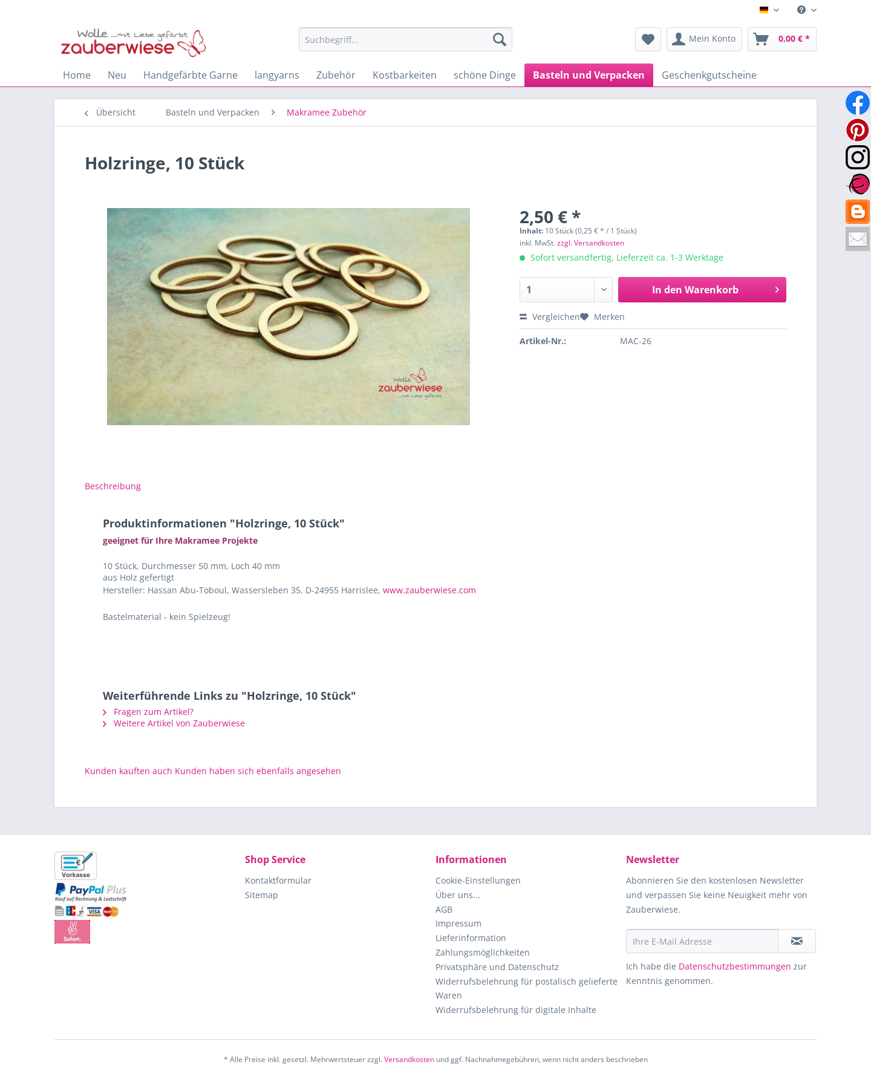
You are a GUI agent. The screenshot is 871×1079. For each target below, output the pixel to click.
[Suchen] (499, 39)
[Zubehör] (336, 75)
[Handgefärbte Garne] (190, 75)
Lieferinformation (471, 938)
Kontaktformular (278, 880)
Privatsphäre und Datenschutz (497, 967)
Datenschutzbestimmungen (735, 966)
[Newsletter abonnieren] (797, 941)
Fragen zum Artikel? (148, 711)
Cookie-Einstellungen (478, 880)
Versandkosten (409, 1059)
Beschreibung (113, 486)
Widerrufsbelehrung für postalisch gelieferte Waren (527, 989)
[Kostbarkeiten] (404, 75)
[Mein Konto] (704, 39)
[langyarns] (277, 75)
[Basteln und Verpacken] (588, 75)
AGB (444, 909)
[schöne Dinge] (484, 75)
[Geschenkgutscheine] (709, 75)
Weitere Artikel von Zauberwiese (174, 723)
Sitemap (261, 895)
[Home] (76, 75)
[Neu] (117, 75)
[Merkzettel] (648, 39)
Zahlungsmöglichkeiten (483, 952)
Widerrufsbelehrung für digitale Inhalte (516, 1009)
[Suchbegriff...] (405, 39)
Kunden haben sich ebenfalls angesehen (258, 771)
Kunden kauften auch (128, 771)
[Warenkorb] (782, 39)
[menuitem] (802, 10)
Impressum (458, 923)
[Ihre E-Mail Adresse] (702, 941)
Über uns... (458, 895)
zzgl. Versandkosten (590, 243)
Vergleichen (550, 316)
